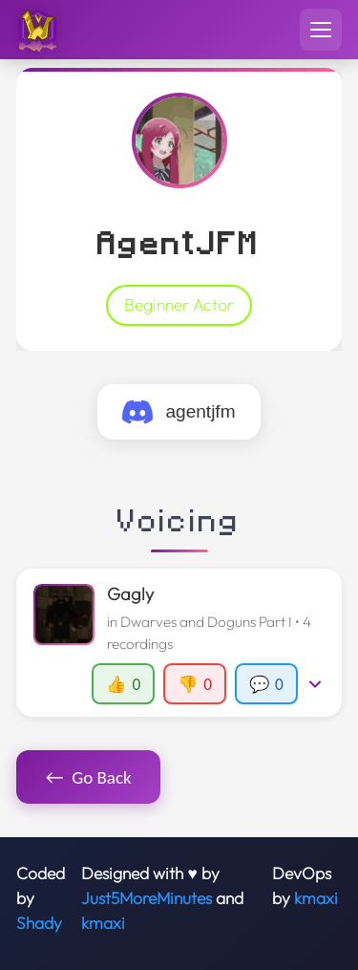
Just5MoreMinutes (146, 898)
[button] (178, 643)
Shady (39, 923)
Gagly (130, 594)
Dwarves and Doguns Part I (206, 622)
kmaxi (103, 923)
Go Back (89, 777)
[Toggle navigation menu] (321, 30)
